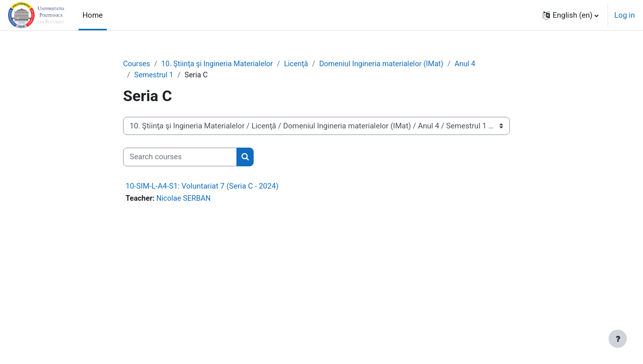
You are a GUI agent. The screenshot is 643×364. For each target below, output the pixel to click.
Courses (137, 64)
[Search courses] (180, 158)
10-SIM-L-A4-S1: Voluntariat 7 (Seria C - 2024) (202, 186)
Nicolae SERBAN (185, 199)
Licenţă (301, 64)
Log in (624, 15)
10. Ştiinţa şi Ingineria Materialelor (219, 64)
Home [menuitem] (93, 15)
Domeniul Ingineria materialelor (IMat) (389, 64)
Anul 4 (474, 64)
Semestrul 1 (154, 75)
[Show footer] (618, 339)
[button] (571, 15)
